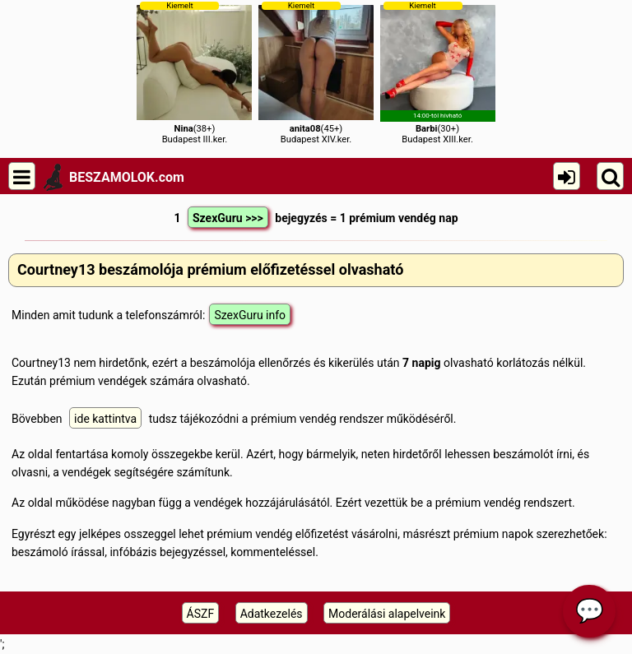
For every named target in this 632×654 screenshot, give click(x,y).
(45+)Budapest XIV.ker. (316, 73)
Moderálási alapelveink (386, 613)
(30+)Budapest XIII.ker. (437, 73)
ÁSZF (201, 613)
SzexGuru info (250, 315)
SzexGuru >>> (228, 218)
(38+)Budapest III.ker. (194, 73)
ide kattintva (105, 418)
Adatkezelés (271, 613)
